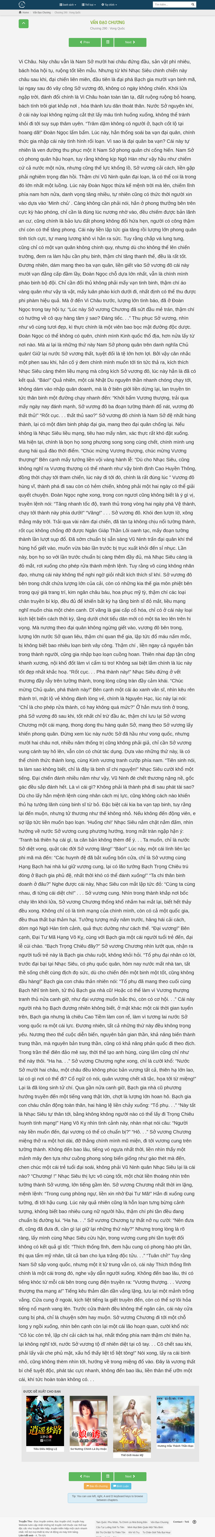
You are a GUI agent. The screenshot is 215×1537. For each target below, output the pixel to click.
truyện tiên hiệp (41, 1528)
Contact (177, 1521)
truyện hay (78, 1521)
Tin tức (42, 1535)
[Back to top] (194, 1522)
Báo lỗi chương (97, 1486)
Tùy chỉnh (109, 4)
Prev (85, 42)
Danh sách (68, 4)
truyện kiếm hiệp (60, 1528)
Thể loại (89, 4)
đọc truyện (60, 1521)
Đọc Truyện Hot (37, 4)
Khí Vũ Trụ (134, 1532)
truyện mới (61, 1525)
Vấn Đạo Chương (107, 22)
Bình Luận (121, 1486)
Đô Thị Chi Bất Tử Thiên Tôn (110, 1532)
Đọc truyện (40, 1521)
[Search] (193, 5)
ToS (187, 1521)
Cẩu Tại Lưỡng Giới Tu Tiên (110, 1527)
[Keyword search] (171, 5)
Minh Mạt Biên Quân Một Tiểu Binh (145, 1527)
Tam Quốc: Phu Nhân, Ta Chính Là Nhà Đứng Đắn (121, 1522)
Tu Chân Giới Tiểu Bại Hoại (156, 1532)
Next (130, 42)
